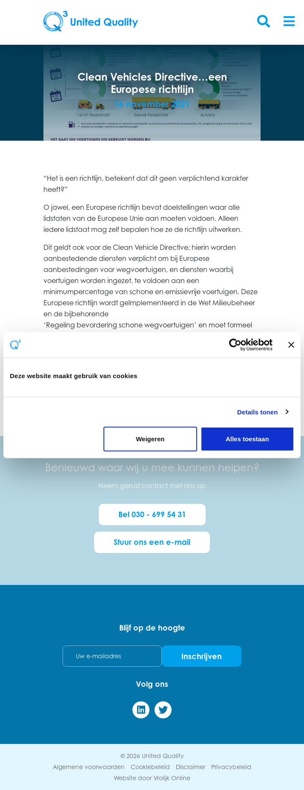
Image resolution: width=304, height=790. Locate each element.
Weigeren (150, 439)
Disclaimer (190, 766)
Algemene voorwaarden (89, 766)
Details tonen (257, 411)
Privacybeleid (231, 766)
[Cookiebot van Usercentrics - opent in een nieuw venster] (235, 344)
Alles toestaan (247, 439)
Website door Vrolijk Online (152, 777)
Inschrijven (201, 656)
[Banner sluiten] (291, 344)
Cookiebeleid (150, 766)
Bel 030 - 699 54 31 (152, 514)
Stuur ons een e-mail (152, 542)
